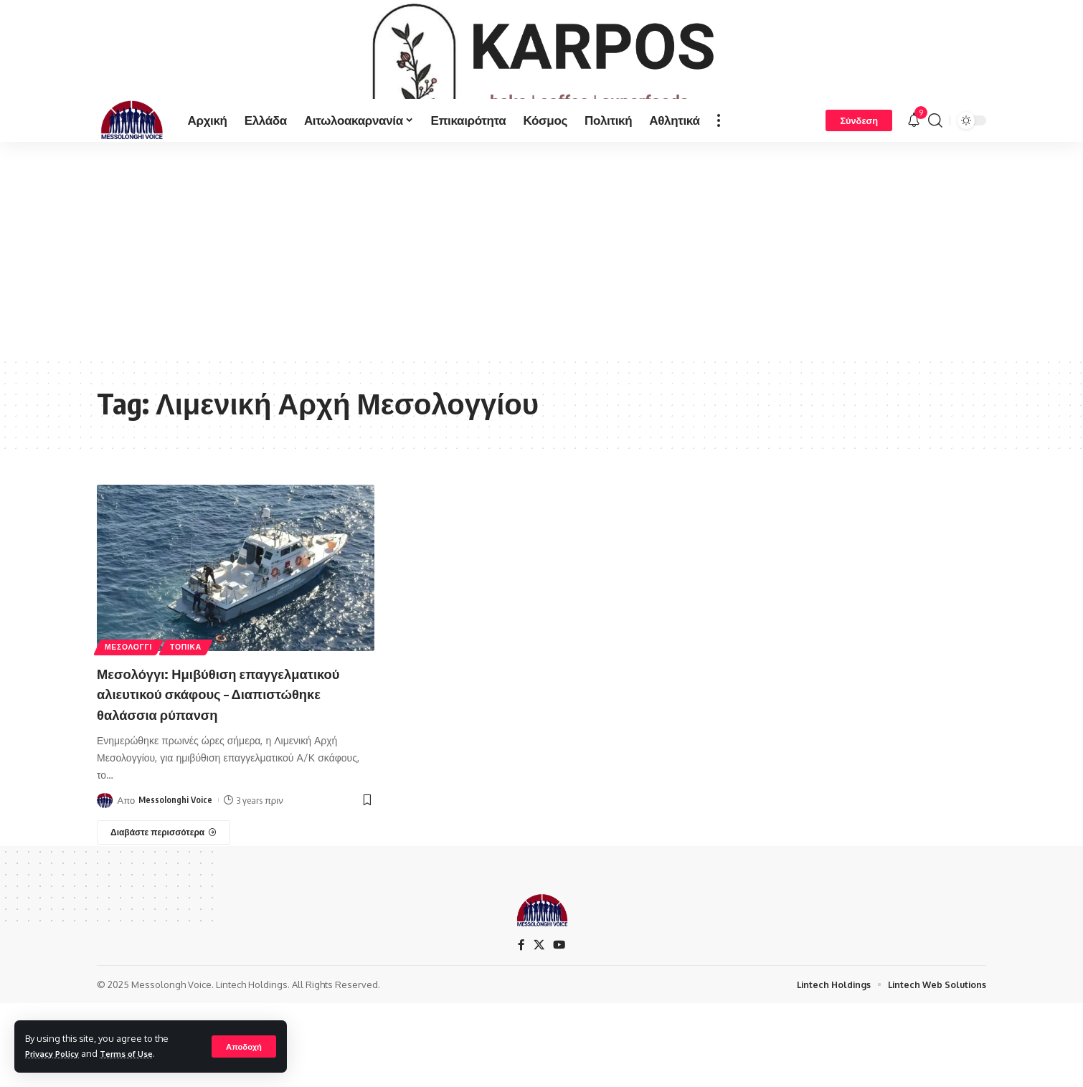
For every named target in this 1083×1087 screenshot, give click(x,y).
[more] (719, 167)
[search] (935, 167)
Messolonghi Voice (176, 848)
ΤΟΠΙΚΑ (198, 693)
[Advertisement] (541, 296)
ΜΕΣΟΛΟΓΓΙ (133, 693)
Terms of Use (139, 1053)
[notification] (914, 168)
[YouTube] (559, 993)
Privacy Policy (56, 1053)
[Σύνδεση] (859, 168)
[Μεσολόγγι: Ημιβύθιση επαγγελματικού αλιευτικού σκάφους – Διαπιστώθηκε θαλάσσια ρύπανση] (163, 880)
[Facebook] (521, 993)
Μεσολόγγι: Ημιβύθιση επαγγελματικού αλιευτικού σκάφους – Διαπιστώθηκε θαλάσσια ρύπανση (233, 740)
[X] (538, 993)
